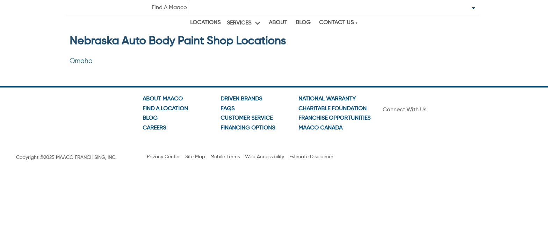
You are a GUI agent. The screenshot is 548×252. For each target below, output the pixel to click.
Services (239, 23)
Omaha (81, 61)
